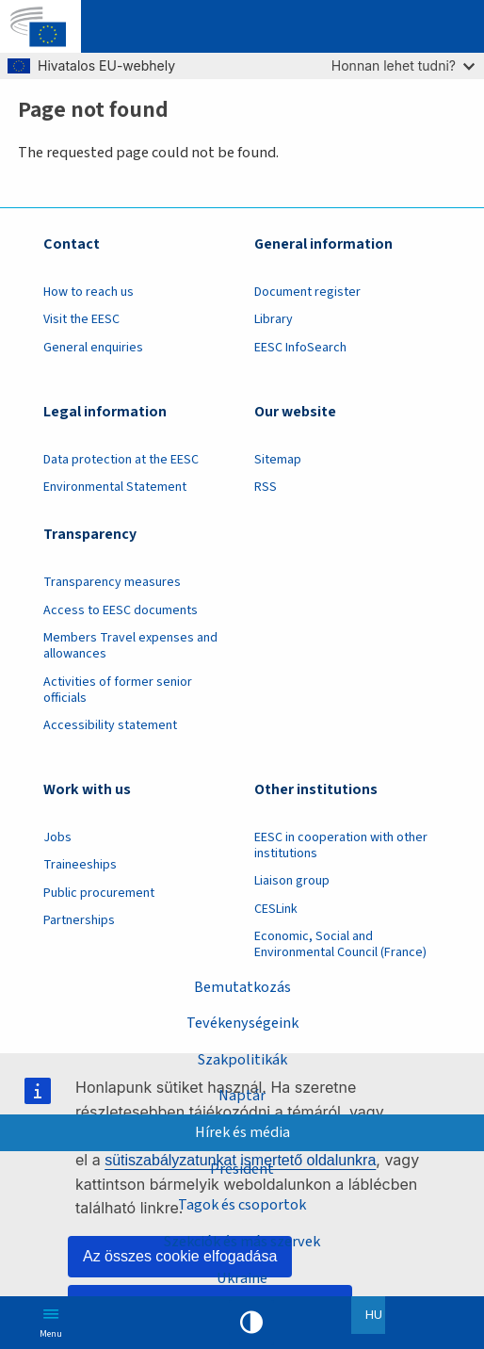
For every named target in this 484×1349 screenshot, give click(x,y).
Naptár (242, 1095)
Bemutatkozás (242, 987)
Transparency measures (112, 582)
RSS (265, 487)
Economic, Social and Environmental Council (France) (341, 944)
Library (273, 319)
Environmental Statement (114, 487)
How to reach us (88, 292)
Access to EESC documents (120, 610)
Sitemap (277, 459)
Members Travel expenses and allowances (130, 645)
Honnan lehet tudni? (403, 65)
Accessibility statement (110, 725)
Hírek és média (242, 1132)
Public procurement (98, 893)
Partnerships (79, 920)
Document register (307, 292)
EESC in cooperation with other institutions (341, 845)
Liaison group (292, 880)
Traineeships (80, 864)
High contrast (251, 1322)
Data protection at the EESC (121, 459)
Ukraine (242, 1278)
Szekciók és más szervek (242, 1241)
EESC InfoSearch (300, 347)
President (242, 1168)
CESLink (276, 909)
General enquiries (93, 347)
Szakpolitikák (242, 1059)
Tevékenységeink (242, 1022)
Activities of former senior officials (117, 690)
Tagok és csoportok (242, 1204)
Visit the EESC (81, 319)
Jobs (57, 837)
